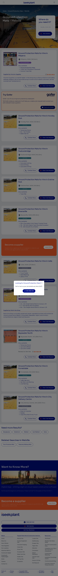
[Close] (42, 283)
